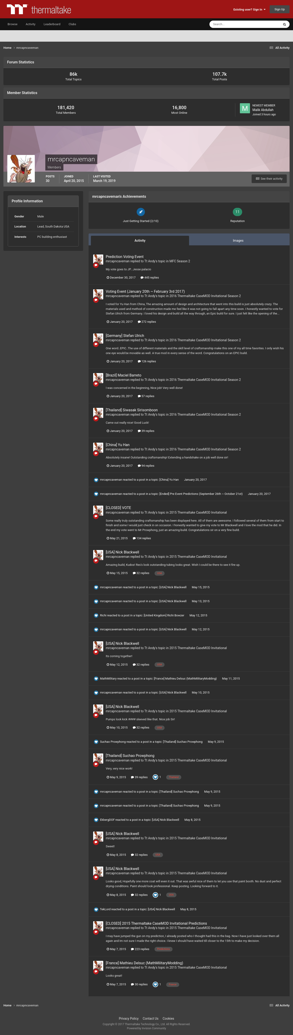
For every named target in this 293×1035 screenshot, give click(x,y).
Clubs (72, 24)
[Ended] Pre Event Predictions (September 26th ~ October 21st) (201, 494)
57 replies (146, 396)
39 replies (146, 431)
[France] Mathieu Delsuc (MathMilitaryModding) (185, 678)
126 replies (147, 361)
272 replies (147, 321)
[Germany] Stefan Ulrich (125, 335)
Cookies (168, 1018)
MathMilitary (108, 678)
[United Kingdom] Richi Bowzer (164, 615)
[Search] (230, 24)
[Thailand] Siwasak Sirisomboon (132, 410)
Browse (12, 24)
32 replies (141, 573)
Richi (103, 615)
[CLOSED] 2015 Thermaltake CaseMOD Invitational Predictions (156, 923)
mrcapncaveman (118, 261)
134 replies (142, 538)
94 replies (146, 465)
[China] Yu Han (118, 445)
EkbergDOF (107, 819)
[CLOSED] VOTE (118, 508)
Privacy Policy (128, 1018)
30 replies (139, 984)
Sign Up (279, 9)
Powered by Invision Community (146, 1028)
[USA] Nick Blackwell (122, 552)
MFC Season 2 (179, 261)
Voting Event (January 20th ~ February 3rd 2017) (145, 291)
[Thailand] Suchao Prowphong (183, 741)
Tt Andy (149, 261)
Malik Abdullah (263, 110)
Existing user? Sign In (249, 9)
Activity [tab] (140, 240)
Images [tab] (238, 240)
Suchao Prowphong (113, 741)
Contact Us (151, 1018)
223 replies (140, 949)
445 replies (150, 277)
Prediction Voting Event (125, 257)
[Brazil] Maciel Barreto (123, 375)
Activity (30, 24)
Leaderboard (52, 24)
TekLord (105, 909)
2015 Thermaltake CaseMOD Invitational (198, 512)
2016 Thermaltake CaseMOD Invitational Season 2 (205, 296)
